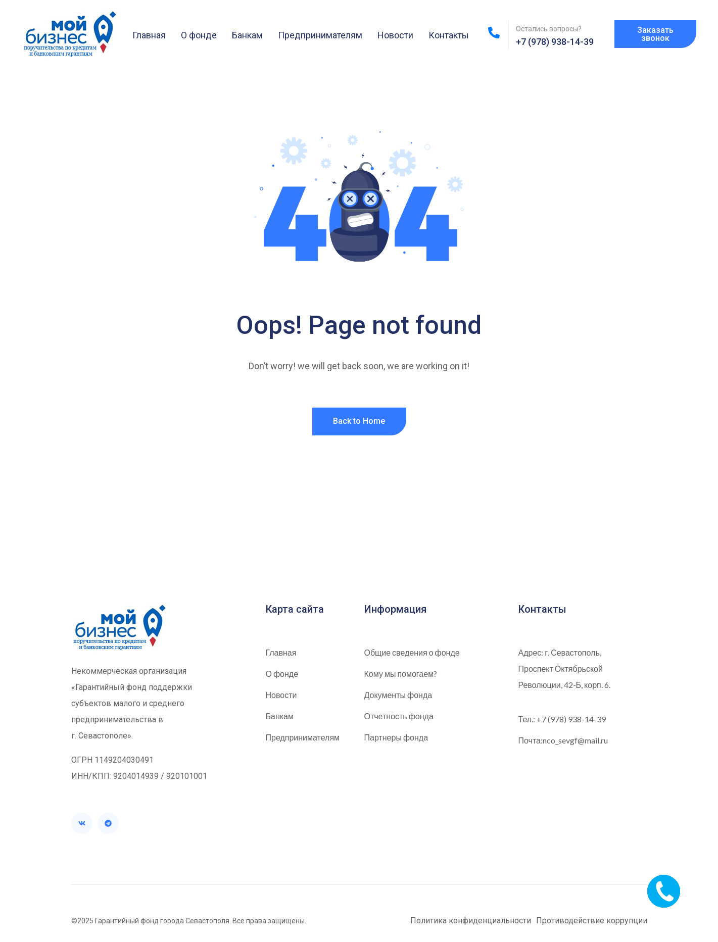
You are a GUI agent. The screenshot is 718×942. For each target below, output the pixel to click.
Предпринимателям (320, 35)
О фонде (199, 35)
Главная (149, 35)
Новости (395, 35)
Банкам (247, 35)
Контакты (448, 35)
